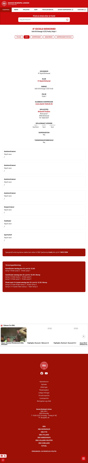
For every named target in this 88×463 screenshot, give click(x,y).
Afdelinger (44, 387)
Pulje (44, 94)
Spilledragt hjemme (44, 123)
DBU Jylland (44, 435)
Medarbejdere (44, 390)
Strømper (52, 125)
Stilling (18, 37)
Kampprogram (36, 37)
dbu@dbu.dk (45, 417)
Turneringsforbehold (44, 140)
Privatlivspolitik (44, 395)
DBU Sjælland (44, 443)
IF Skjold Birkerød (44, 81)
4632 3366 (64, 252)
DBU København (44, 437)
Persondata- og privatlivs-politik (44, 451)
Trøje (35, 125)
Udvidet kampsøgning (65, 9)
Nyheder (44, 384)
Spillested (44, 109)
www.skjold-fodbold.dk (44, 104)
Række (44, 86)
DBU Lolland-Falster (44, 440)
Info (26, 37)
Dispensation (44, 132)
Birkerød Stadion (44, 111)
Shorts (44, 125)
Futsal (44, 446)
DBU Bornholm (44, 429)
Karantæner (49, 37)
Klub (44, 79)
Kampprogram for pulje (64, 37)
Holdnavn (44, 71)
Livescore (82, 9)
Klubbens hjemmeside (44, 102)
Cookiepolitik (44, 398)
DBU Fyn (44, 432)
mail (50, 252)
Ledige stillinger (44, 393)
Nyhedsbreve (44, 382)
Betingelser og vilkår (44, 401)
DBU (44, 426)
